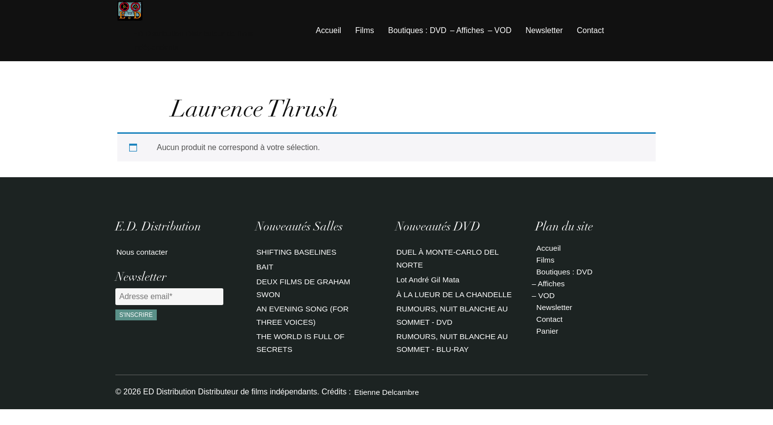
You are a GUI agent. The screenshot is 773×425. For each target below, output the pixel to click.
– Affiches (467, 31)
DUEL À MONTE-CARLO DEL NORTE (448, 260)
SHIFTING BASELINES (296, 254)
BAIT (264, 270)
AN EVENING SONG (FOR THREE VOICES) (303, 319)
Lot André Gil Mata (428, 281)
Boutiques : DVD (417, 31)
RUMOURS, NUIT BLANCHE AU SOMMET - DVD (453, 331)
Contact (590, 31)
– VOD (499, 31)
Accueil (329, 31)
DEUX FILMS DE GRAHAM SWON (303, 291)
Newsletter (544, 31)
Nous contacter (142, 254)
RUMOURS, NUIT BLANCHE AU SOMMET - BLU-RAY (453, 358)
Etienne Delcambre (386, 407)
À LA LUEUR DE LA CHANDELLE (430, 303)
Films (364, 31)
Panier (546, 332)
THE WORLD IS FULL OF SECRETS (301, 347)
